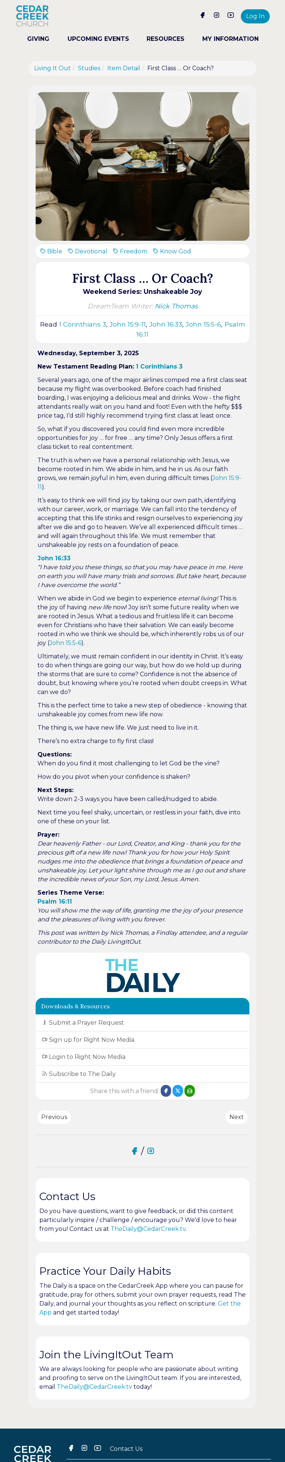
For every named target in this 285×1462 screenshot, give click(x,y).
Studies (89, 68)
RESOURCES (165, 38)
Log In (255, 16)
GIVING (38, 38)
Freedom (129, 251)
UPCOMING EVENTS (98, 38)
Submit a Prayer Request (83, 1022)
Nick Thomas (176, 306)
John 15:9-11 (127, 324)
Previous (54, 1117)
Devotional (87, 251)
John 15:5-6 (203, 324)
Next (236, 1117)
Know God (172, 251)
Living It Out (52, 68)
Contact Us (126, 1448)
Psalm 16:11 (54, 901)
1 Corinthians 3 (82, 324)
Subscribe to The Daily (79, 1073)
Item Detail (123, 68)
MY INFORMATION (230, 38)
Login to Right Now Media (83, 1056)
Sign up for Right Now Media (88, 1039)
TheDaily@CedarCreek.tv (148, 1228)
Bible (51, 251)
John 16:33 (165, 324)
